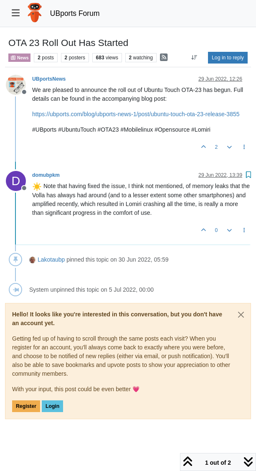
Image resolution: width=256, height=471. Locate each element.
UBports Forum (75, 13)
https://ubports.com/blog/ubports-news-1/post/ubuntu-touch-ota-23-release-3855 (136, 114)
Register (26, 406)
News (19, 57)
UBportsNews (49, 79)
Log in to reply (228, 58)
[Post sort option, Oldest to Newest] (194, 58)
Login (52, 406)
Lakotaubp (51, 259)
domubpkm (46, 175)
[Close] (241, 314)
